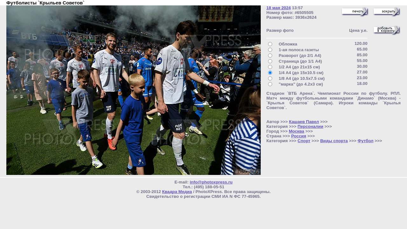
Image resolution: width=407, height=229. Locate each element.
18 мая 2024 (278, 7)
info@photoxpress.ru (211, 182)
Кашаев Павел (304, 121)
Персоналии (310, 126)
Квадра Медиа (177, 191)
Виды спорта (334, 140)
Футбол (366, 140)
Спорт (304, 140)
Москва (296, 131)
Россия (298, 136)
